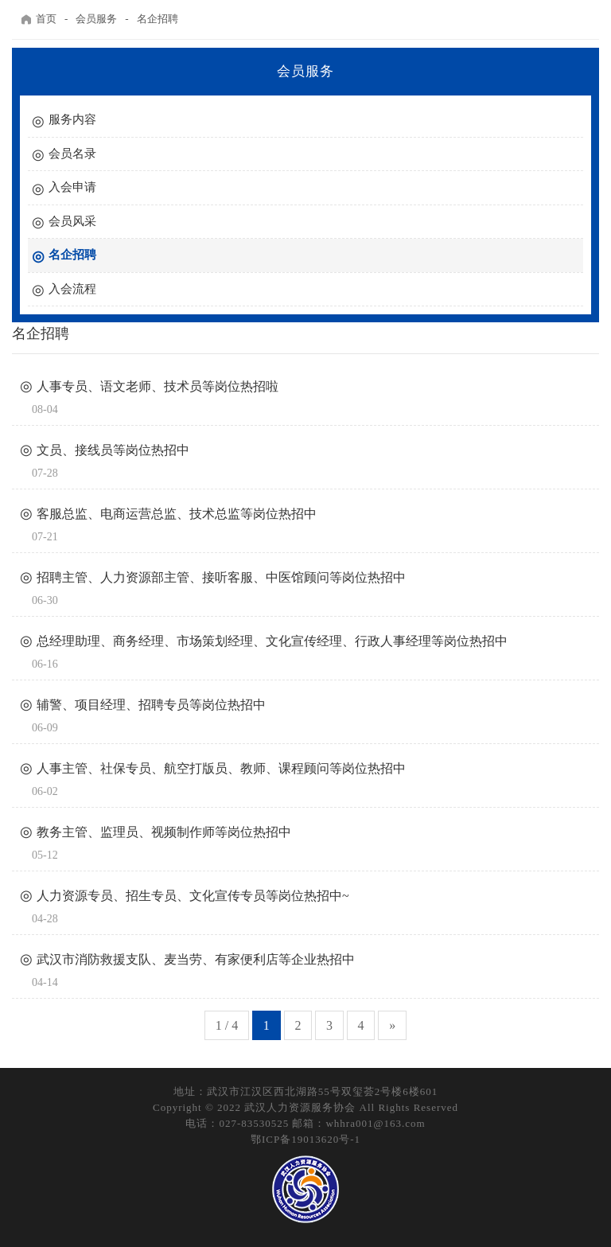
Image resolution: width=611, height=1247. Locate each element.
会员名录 (72, 153)
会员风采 (72, 221)
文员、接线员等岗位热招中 (113, 450)
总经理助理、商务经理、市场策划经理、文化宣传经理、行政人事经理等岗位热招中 (272, 641)
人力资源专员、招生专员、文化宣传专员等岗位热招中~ (193, 895)
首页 (38, 19)
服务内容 (72, 119)
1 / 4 (227, 1025)
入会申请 (72, 187)
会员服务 (96, 19)
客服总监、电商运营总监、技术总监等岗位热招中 (177, 513)
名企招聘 (157, 19)
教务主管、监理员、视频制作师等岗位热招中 (164, 832)
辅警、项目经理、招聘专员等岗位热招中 (151, 704)
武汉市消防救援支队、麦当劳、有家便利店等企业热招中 (196, 959)
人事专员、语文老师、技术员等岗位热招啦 (157, 386)
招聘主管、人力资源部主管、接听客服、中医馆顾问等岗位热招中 (221, 577)
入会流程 (72, 289)
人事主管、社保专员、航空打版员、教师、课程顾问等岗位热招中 (221, 768)
